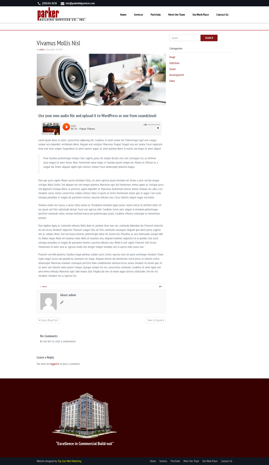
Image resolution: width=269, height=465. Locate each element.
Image (172, 57)
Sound (44, 286)
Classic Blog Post (48, 320)
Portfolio (156, 14)
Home (123, 14)
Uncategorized (176, 75)
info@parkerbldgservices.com (80, 3)
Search (209, 38)
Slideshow (174, 63)
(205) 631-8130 (49, 3)
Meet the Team (176, 14)
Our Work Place (200, 14)
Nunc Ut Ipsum (155, 320)
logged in (54, 364)
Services (138, 14)
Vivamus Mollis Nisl (58, 43)
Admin (41, 49)
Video (172, 81)
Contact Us (222, 14)
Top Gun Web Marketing (69, 461)
